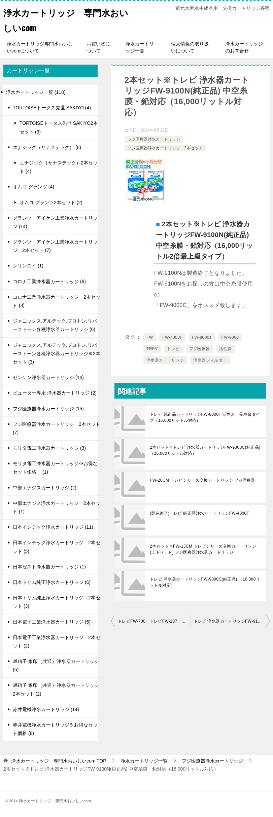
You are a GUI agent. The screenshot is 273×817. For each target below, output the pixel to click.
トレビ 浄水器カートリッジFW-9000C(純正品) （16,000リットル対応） (205, 582)
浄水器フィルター (210, 360)
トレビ (173, 348)
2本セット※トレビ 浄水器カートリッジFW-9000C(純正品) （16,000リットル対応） (205, 450)
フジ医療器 (199, 348)
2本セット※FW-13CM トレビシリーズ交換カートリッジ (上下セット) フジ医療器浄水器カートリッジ (203, 549)
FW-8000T (202, 337)
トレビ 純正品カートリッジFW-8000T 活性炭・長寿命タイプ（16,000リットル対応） (205, 417)
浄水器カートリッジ (165, 360)
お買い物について (98, 47)
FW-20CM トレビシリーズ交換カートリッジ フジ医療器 (202, 480)
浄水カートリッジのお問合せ (244, 47)
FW (149, 337)
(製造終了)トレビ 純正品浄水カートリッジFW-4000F (199, 513)
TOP (58, 761)
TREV (152, 348)
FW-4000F (172, 337)
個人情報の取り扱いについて (190, 47)
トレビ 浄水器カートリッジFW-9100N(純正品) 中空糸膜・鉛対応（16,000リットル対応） (232, 621)
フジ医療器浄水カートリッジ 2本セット (165, 148)
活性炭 (225, 348)
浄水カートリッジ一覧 (140, 47)
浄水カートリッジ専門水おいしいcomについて (40, 47)
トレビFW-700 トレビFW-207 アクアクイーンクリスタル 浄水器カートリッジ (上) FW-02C (154, 621)
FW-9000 (230, 337)
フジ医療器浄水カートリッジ (154, 139)
